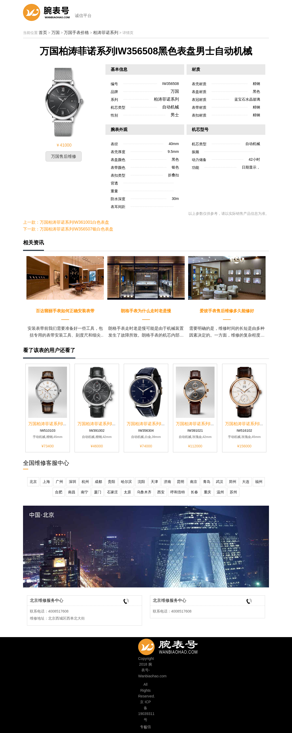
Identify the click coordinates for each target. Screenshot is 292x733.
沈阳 (141, 482)
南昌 (71, 492)
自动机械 (170, 107)
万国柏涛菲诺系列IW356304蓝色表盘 (161, 424)
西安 (161, 492)
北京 (33, 482)
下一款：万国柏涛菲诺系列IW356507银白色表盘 (68, 229)
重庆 (207, 492)
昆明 (180, 482)
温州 (220, 492)
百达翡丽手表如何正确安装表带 (65, 311)
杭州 (85, 482)
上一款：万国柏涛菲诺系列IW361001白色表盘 (66, 222)
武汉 (219, 482)
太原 (127, 492)
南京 (193, 482)
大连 (245, 482)
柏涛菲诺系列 (105, 32)
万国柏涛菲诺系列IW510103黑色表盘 (63, 424)
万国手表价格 (76, 32)
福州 (258, 482)
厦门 (97, 492)
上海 (46, 482)
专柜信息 (145, 727)
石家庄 (112, 492)
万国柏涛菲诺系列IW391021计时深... (210, 424)
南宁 (84, 492)
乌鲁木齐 (144, 492)
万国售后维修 (63, 156)
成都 (98, 482)
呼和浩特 (177, 492)
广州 (59, 482)
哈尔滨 (126, 482)
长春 (194, 492)
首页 (43, 32)
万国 (55, 32)
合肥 (58, 492)
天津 (154, 482)
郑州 (232, 482)
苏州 (233, 492)
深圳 (72, 482)
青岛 (206, 482)
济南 (167, 482)
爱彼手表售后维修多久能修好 (227, 311)
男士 (175, 115)
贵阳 (111, 482)
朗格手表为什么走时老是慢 (146, 311)
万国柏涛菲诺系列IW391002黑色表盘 (112, 424)
